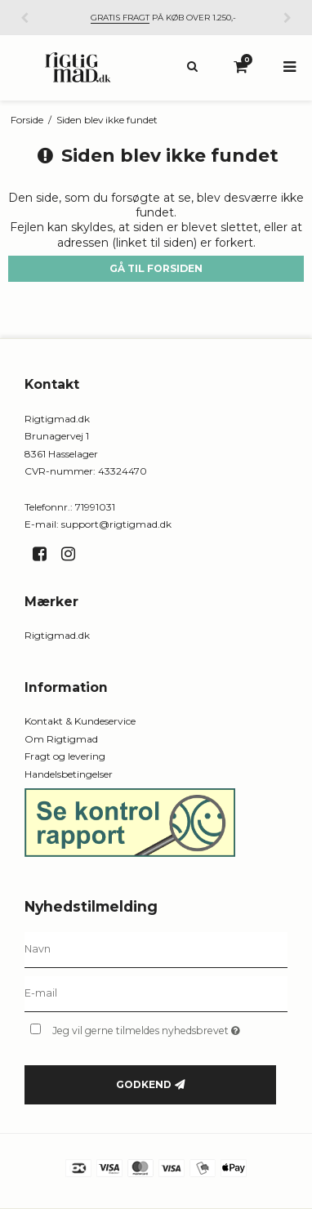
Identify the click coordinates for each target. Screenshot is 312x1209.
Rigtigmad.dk (57, 635)
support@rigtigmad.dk (116, 524)
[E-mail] (156, 993)
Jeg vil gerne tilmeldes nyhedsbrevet (153, 1027)
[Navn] (156, 949)
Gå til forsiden (156, 268)
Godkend (144, 1084)
